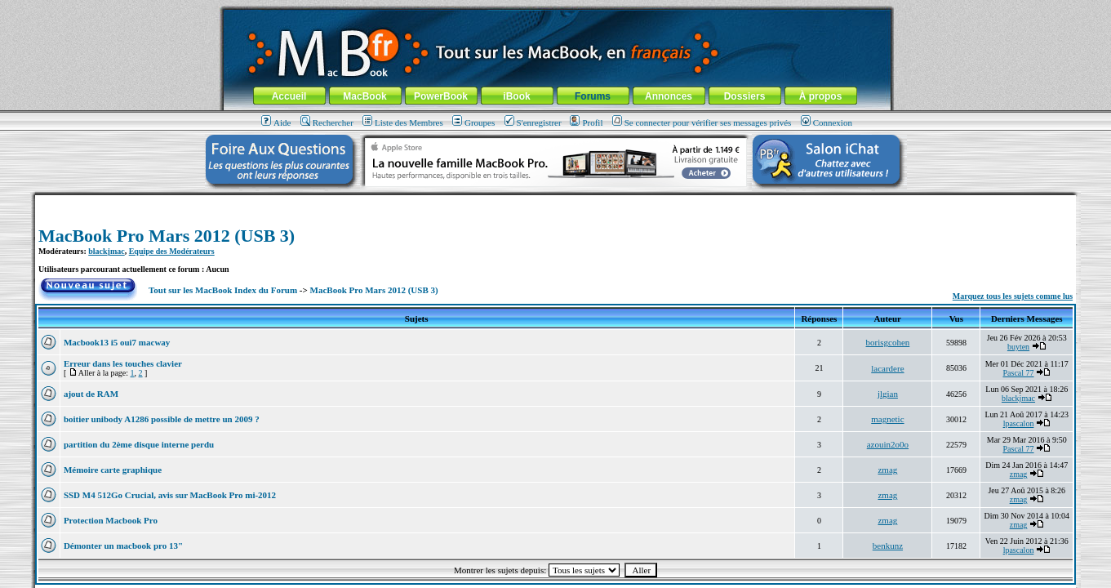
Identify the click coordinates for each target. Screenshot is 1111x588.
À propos (820, 96)
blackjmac (106, 251)
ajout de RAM (91, 394)
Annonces (668, 96)
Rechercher (326, 122)
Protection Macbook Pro (111, 520)
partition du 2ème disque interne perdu (139, 444)
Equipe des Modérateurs (172, 251)
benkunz (888, 545)
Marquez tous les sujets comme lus (1013, 296)
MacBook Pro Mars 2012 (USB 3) (166, 235)
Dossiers (745, 96)
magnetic (887, 419)
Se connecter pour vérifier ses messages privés (702, 122)
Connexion (826, 122)
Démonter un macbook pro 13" (123, 545)
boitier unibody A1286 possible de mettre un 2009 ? (162, 419)
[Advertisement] (556, 201)
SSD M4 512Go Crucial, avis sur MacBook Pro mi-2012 (170, 495)
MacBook (364, 96)
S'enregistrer (533, 122)
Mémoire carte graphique (113, 469)
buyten (1018, 346)
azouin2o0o (888, 444)
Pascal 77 (1017, 372)
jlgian (888, 394)
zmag (887, 469)
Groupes (473, 122)
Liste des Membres (402, 122)
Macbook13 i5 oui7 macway (117, 342)
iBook (516, 96)
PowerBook (441, 96)
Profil (586, 122)
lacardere (887, 368)
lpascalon (1018, 423)
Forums (593, 96)
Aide (276, 122)
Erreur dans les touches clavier (123, 363)
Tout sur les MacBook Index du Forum (223, 290)
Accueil (289, 96)
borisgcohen (888, 342)
